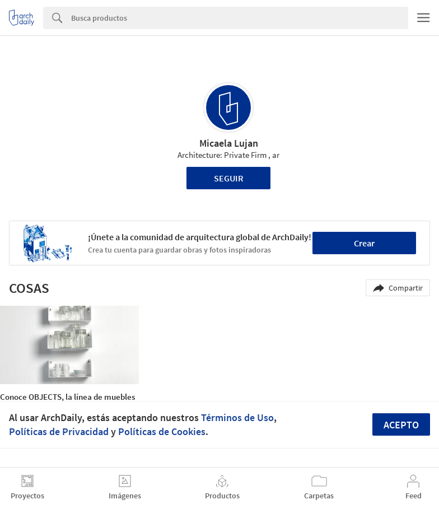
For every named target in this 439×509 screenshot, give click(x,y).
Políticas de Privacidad (59, 431)
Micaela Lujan (228, 143)
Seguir (229, 178)
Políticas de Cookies (162, 431)
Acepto (401, 424)
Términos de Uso (237, 417)
